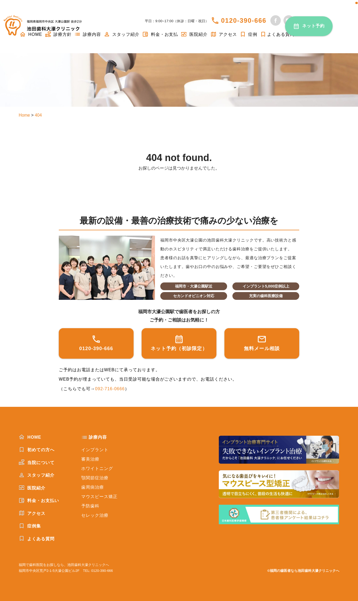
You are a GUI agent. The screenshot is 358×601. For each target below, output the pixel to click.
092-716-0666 (110, 388)
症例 (248, 34)
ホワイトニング (97, 468)
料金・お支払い (39, 500)
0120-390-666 (243, 20)
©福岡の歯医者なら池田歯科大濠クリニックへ (303, 571)
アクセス (223, 34)
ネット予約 (313, 26)
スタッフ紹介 (121, 34)
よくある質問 (277, 34)
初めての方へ (37, 450)
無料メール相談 (262, 342)
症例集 (30, 526)
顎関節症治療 (94, 478)
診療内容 (87, 34)
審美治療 (90, 459)
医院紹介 (194, 34)
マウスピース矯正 (99, 496)
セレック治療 (94, 515)
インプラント (94, 449)
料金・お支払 (160, 34)
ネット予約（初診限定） (179, 342)
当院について (37, 462)
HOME (30, 437)
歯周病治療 (92, 487)
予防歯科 (90, 506)
